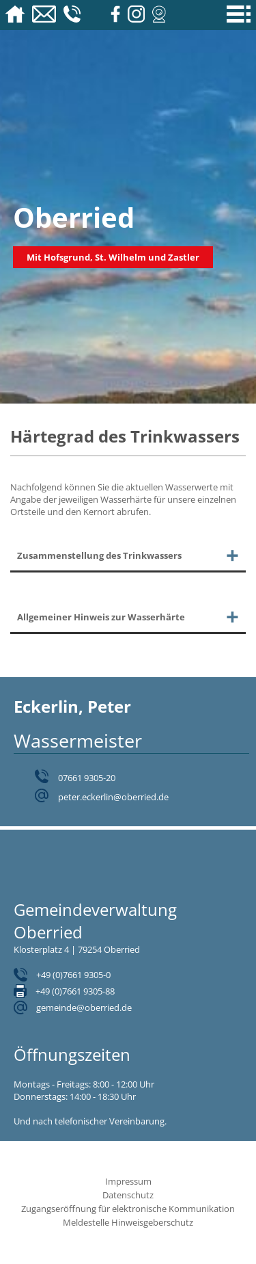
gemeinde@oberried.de (84, 1007)
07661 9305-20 (86, 778)
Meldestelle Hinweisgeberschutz (128, 1222)
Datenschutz (128, 1195)
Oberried (73, 217)
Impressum (128, 1181)
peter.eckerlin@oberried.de (113, 797)
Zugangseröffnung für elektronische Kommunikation (128, 1208)
